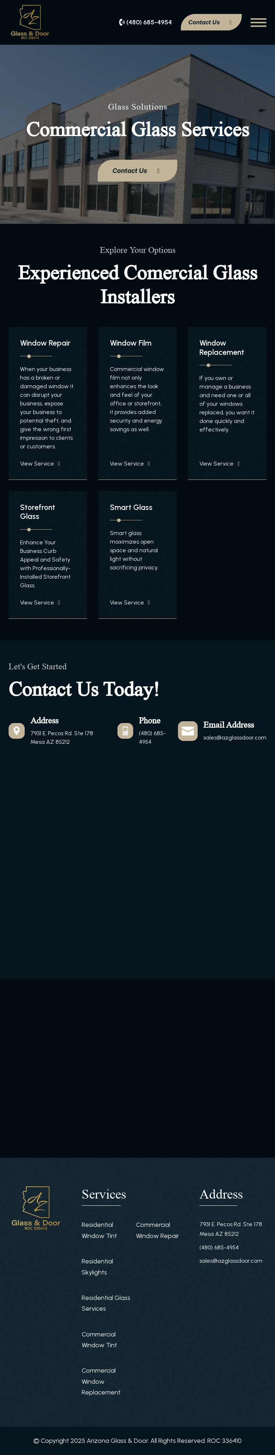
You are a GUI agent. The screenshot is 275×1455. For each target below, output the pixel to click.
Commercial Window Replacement (101, 1381)
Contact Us (211, 22)
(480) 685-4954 (219, 1247)
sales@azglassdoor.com (234, 737)
